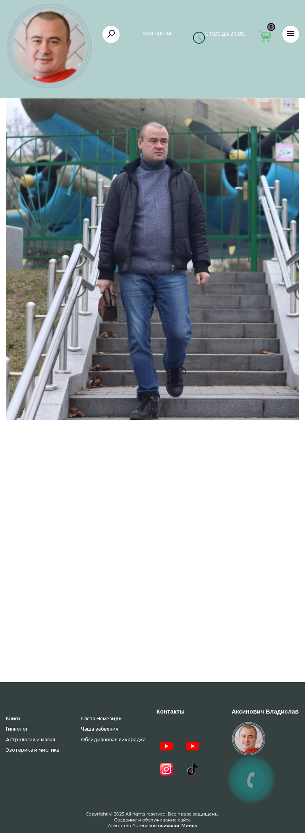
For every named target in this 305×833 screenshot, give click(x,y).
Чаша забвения (99, 728)
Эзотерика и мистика (33, 749)
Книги (13, 718)
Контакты (156, 32)
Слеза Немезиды (102, 718)
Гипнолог (17, 728)
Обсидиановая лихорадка (113, 739)
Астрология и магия (30, 739)
